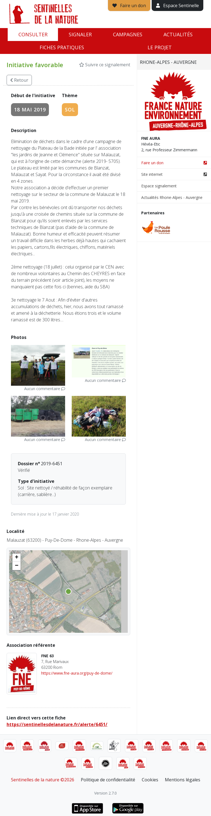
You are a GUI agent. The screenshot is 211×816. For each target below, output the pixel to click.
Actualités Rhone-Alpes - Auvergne (171, 197)
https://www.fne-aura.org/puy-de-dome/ (76, 673)
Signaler (80, 34)
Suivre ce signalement (104, 65)
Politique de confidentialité (108, 780)
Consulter (33, 34)
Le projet (160, 47)
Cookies (150, 780)
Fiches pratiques (62, 47)
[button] (16, 558)
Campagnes (127, 34)
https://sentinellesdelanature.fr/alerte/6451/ (57, 724)
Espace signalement (159, 185)
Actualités (178, 34)
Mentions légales (182, 780)
